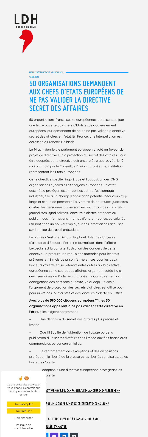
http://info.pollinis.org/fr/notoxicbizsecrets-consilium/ (66, 386)
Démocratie (57, 72)
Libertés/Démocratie (39, 72)
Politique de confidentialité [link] (24, 426)
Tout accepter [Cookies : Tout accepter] (24, 404)
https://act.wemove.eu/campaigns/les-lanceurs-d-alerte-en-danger (79, 379)
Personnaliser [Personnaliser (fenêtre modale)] (24, 418)
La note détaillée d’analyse (47, 408)
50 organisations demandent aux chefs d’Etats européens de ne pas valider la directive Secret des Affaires (76, 95)
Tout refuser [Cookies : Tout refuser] (24, 411)
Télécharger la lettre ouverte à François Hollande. (62, 401)
